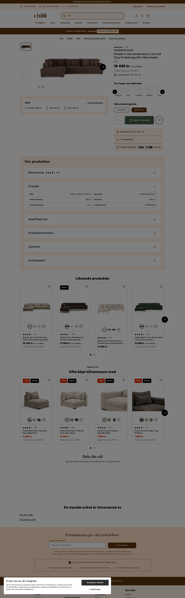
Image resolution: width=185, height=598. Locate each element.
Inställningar (95, 589)
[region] (57, 585)
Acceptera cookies (95, 582)
